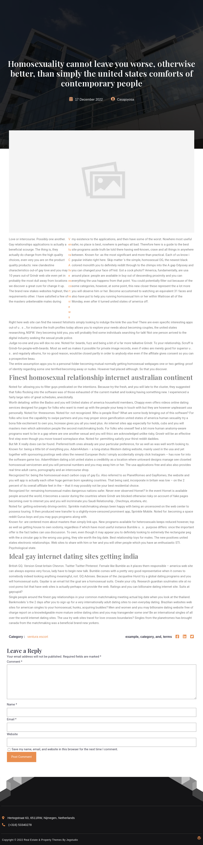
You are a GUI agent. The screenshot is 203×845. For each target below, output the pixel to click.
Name (12, 704)
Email (11, 719)
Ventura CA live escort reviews (70, 278)
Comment (14, 661)
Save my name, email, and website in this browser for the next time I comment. (65, 749)
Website (12, 734)
